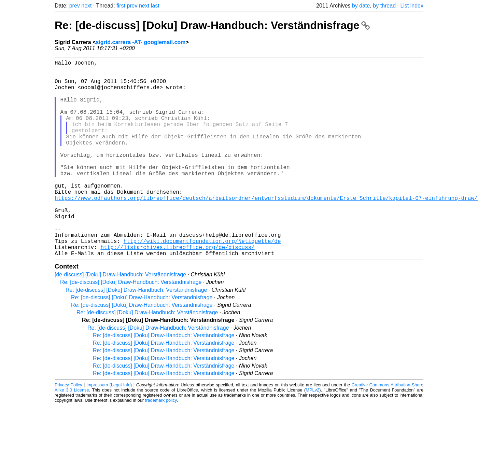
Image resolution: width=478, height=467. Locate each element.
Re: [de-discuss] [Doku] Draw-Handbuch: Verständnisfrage (212, 25)
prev (74, 6)
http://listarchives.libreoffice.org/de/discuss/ (177, 289)
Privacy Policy (68, 428)
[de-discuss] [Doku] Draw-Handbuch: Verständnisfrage (120, 318)
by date (361, 6)
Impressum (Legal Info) (109, 428)
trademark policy (161, 444)
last (155, 6)
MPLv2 (312, 433)
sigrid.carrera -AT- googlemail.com (141, 42)
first (120, 6)
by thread (384, 6)
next (86, 6)
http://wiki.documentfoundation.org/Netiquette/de (202, 282)
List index (411, 6)
